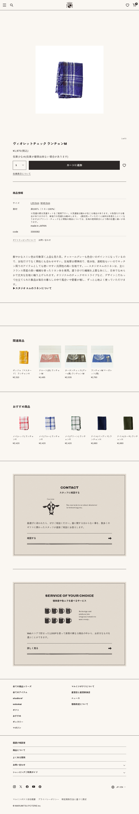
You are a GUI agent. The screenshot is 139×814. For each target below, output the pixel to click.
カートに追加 (74, 165)
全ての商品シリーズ (22, 686)
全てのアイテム (20, 692)
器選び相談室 (19, 743)
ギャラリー (18, 722)
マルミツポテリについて (82, 686)
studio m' (18, 698)
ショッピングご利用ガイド (25, 772)
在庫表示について (22, 174)
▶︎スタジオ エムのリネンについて (32, 288)
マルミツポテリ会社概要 (24, 799)
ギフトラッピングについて (24, 240)
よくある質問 (19, 758)
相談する (31, 538)
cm (35, 203)
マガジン (17, 728)
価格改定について (79, 704)
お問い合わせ (44, 240)
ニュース (75, 698)
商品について (19, 750)
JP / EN (117, 787)
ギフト (16, 710)
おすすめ (17, 716)
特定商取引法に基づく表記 (74, 799)
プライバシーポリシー (48, 799)
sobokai (17, 704)
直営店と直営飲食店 (80, 692)
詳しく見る (32, 648)
